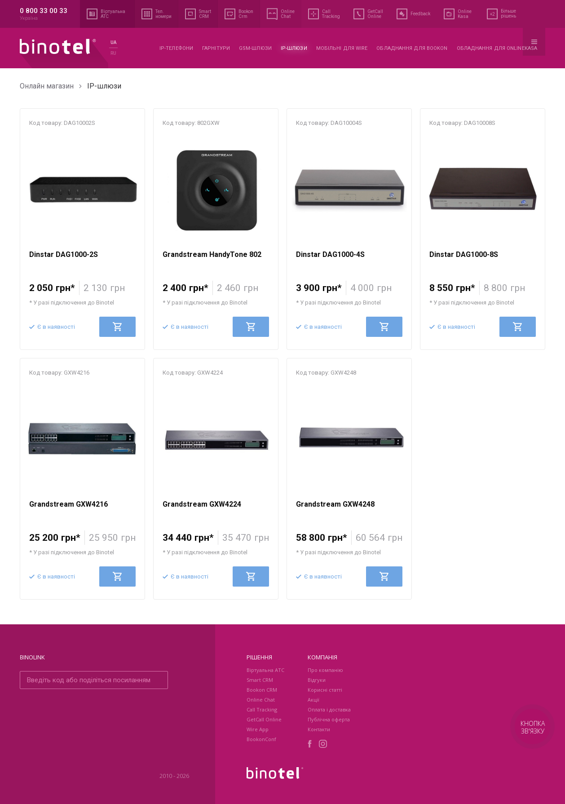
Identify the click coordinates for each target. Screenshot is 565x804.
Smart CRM (198, 14)
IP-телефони (176, 48)
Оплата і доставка (329, 709)
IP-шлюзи (294, 48)
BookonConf (261, 739)
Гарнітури (216, 48)
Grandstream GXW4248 (335, 504)
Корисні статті (325, 689)
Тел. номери (156, 14)
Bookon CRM (262, 689)
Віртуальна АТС (107, 14)
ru (113, 53)
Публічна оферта (329, 719)
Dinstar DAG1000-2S (63, 254)
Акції (313, 699)
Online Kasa (458, 14)
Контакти (319, 729)
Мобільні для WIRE (342, 48)
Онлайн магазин (47, 86)
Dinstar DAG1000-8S (463, 254)
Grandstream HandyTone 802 (212, 254)
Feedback (413, 14)
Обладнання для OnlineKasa (497, 48)
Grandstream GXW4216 (68, 504)
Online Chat (281, 14)
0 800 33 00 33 (43, 11)
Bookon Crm (239, 14)
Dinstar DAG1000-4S (330, 254)
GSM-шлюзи (255, 48)
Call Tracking (324, 14)
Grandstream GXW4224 (202, 504)
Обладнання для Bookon (411, 48)
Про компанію (325, 670)
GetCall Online (368, 14)
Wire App (258, 729)
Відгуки (317, 679)
